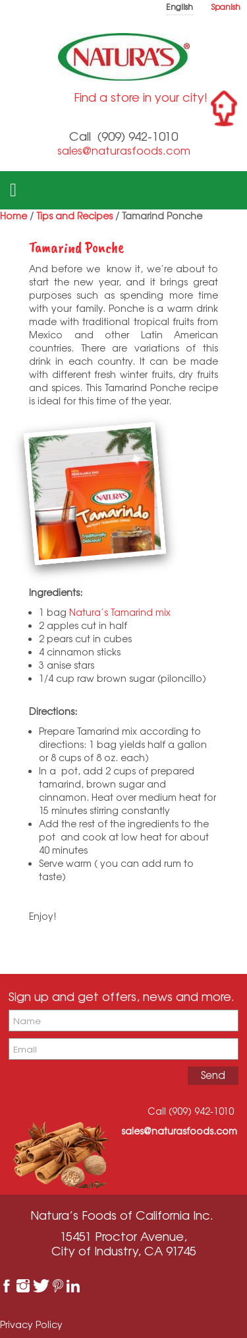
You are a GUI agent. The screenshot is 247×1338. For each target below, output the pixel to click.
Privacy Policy (31, 1324)
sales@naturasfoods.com (123, 150)
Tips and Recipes (74, 215)
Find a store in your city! (140, 97)
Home (13, 215)
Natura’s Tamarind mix (120, 612)
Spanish (225, 7)
